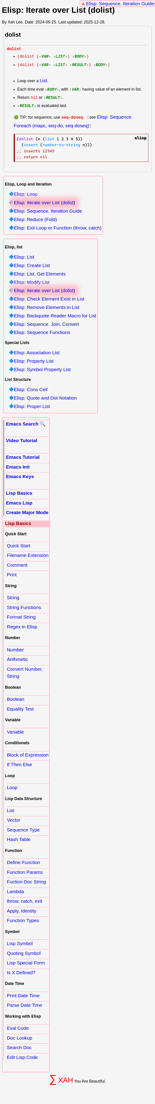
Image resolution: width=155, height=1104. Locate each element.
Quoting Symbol (24, 953)
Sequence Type (23, 830)
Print (12, 575)
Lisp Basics (19, 493)
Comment (17, 565)
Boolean (15, 699)
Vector (13, 820)
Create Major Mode (27, 513)
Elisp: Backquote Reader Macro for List (55, 316)
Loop (12, 788)
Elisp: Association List (37, 353)
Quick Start (18, 546)
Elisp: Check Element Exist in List (49, 299)
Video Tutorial (21, 441)
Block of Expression (28, 755)
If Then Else (19, 765)
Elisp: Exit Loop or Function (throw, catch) (58, 228)
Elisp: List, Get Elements (40, 274)
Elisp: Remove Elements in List (46, 308)
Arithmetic (17, 660)
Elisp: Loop (25, 195)
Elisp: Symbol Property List (42, 370)
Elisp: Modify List (32, 282)
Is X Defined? (21, 973)
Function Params (25, 872)
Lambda (15, 892)
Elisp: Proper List (32, 407)
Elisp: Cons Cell (30, 390)
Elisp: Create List (32, 266)
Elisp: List (24, 257)
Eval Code (18, 1028)
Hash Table (19, 840)
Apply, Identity (21, 911)
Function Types (23, 921)
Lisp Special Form (26, 963)
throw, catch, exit (24, 901)
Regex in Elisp (22, 627)
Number (15, 650)
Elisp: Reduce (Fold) (35, 220)
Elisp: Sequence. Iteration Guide (120, 3)
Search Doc (19, 1048)
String (13, 598)
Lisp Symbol (20, 944)
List (43, 81)
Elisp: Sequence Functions (42, 333)
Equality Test (20, 709)
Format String (21, 617)
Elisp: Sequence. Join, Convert (46, 324)
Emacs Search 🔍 (26, 424)
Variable (15, 732)
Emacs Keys (20, 477)
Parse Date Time (24, 1005)
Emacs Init (18, 467)
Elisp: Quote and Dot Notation (45, 398)
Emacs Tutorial (23, 457)
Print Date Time (23, 996)
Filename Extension (28, 555)
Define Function (23, 863)
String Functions (24, 608)
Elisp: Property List (33, 362)
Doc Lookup (19, 1038)
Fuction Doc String (26, 882)
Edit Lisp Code (22, 1058)
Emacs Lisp (19, 503)
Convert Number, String (25, 673)
